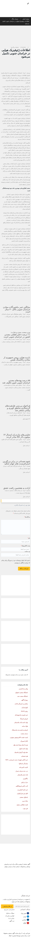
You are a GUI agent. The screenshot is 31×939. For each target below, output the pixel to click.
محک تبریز (25, 801)
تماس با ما (11, 918)
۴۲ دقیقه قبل (26, 419)
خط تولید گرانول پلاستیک (21, 752)
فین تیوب (25, 808)
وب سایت (27, 551)
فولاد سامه (25, 726)
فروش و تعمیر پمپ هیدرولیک (20, 730)
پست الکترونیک (25, 545)
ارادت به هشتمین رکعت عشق (16, 488)
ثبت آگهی (11, 921)
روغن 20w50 (24, 711)
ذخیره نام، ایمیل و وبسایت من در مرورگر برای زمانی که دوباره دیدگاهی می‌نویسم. (15, 561)
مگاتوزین (25, 778)
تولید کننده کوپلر (23, 748)
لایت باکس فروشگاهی (22, 786)
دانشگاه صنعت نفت (22, 696)
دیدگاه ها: (27, 517)
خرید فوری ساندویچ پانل (21, 715)
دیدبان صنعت (24, 733)
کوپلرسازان (25, 707)
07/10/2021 (23, 47)
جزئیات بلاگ (15, 19)
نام (29, 538)
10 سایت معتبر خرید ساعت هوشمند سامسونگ (16, 674)
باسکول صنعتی (24, 797)
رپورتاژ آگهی (24, 700)
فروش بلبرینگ (24, 718)
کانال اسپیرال (24, 741)
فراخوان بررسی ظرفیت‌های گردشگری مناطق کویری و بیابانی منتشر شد (17, 408)
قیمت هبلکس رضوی (22, 804)
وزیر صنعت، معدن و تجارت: (20, 332)
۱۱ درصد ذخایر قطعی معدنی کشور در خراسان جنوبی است (17, 335)
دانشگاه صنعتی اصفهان (21, 692)
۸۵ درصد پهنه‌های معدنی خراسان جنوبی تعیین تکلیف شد (16, 381)
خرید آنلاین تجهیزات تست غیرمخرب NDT (16, 760)
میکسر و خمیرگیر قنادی (21, 703)
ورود (10, 18)
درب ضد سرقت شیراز (22, 771)
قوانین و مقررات (9, 915)
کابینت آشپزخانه (23, 767)
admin (17, 47)
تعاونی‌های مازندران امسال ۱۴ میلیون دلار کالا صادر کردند (16, 436)
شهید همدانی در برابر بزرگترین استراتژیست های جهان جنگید (16, 462)
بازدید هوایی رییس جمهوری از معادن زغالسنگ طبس (17, 358)
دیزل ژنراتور (24, 782)
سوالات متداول (10, 913)
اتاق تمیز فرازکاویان (22, 793)
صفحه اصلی (25, 19)
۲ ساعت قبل (26, 472)
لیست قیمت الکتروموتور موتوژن (19, 737)
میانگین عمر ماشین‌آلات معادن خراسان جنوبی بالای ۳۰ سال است (16, 309)
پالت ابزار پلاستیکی (22, 774)
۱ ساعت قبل (26, 445)
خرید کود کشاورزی (22, 789)
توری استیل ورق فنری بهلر (20, 745)
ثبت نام (4, 18)
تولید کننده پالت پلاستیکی (21, 722)
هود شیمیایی (24, 756)
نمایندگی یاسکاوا (23, 763)
